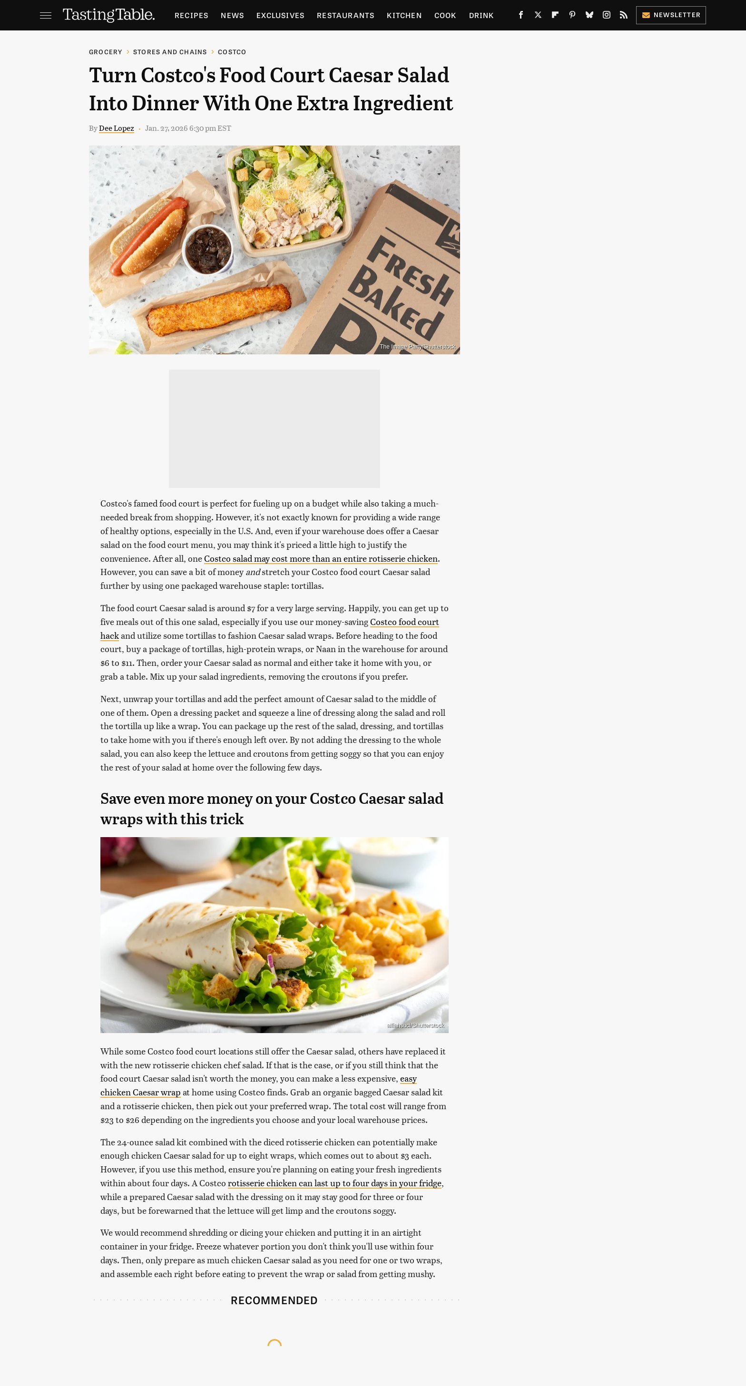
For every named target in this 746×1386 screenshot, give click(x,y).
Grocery (105, 52)
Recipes (191, 15)
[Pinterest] (572, 16)
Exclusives (280, 15)
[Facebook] (521, 16)
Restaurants (345, 15)
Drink (481, 15)
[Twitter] (538, 16)
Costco (232, 52)
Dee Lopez (116, 127)
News (232, 15)
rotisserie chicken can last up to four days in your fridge (335, 1183)
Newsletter (671, 14)
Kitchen (404, 15)
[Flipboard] (555, 16)
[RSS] (623, 16)
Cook (445, 15)
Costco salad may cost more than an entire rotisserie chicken (321, 558)
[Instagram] (606, 16)
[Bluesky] (589, 16)
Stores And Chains (170, 52)
